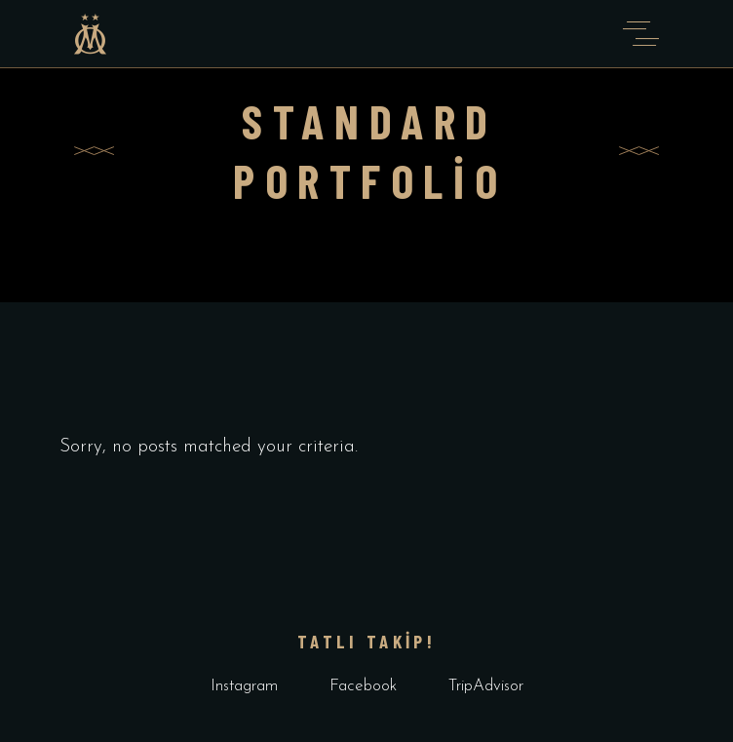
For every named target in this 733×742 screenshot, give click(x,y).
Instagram (244, 686)
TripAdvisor (485, 686)
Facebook (363, 686)
